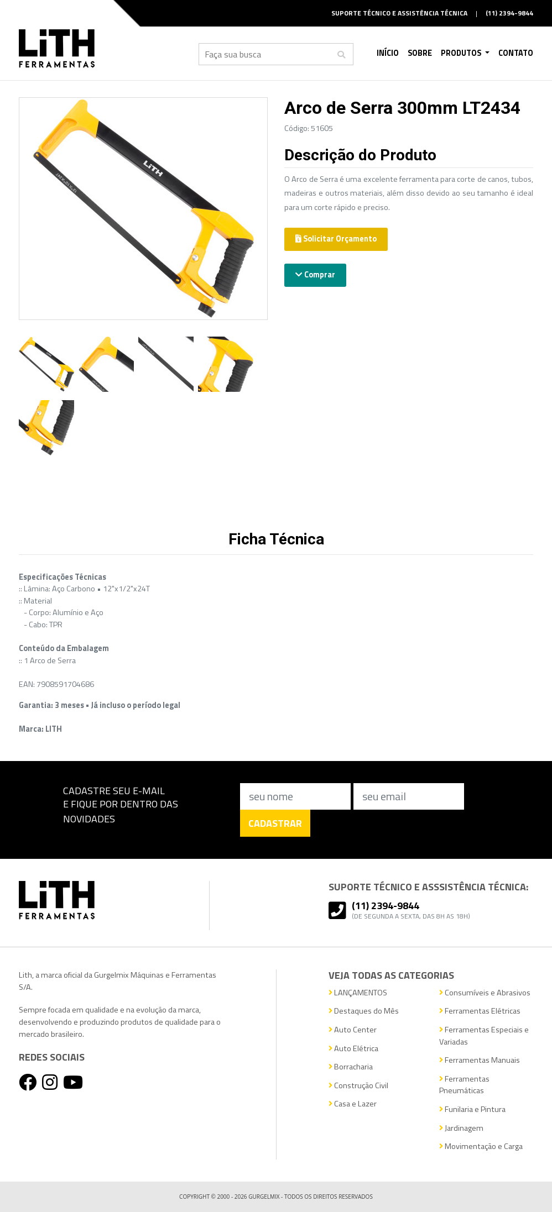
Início (388, 53)
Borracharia (351, 1067)
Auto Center (353, 1030)
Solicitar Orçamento (336, 239)
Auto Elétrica (353, 1048)
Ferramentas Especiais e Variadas (484, 1036)
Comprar (315, 275)
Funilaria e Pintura (472, 1109)
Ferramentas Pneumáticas (464, 1085)
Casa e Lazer (353, 1104)
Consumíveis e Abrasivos (484, 993)
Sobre (420, 53)
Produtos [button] (462, 53)
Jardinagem (461, 1128)
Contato (515, 53)
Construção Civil (358, 1086)
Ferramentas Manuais (479, 1060)
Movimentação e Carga (481, 1146)
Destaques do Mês (364, 1011)
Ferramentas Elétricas (479, 1011)
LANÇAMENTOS (358, 993)
